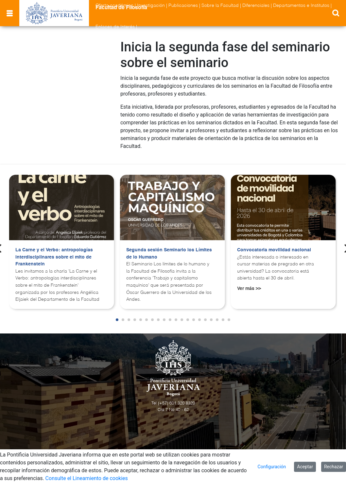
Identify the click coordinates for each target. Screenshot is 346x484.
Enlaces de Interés (115, 27)
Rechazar (333, 466)
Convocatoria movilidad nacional (274, 250)
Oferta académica (114, 5)
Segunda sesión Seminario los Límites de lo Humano (169, 254)
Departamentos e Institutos (301, 5)
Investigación (151, 5)
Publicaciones (183, 5)
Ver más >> (249, 288)
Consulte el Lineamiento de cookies (86, 478)
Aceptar (305, 466)
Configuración (272, 466)
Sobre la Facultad (220, 5)
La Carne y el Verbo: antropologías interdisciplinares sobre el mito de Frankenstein (54, 257)
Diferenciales (255, 5)
